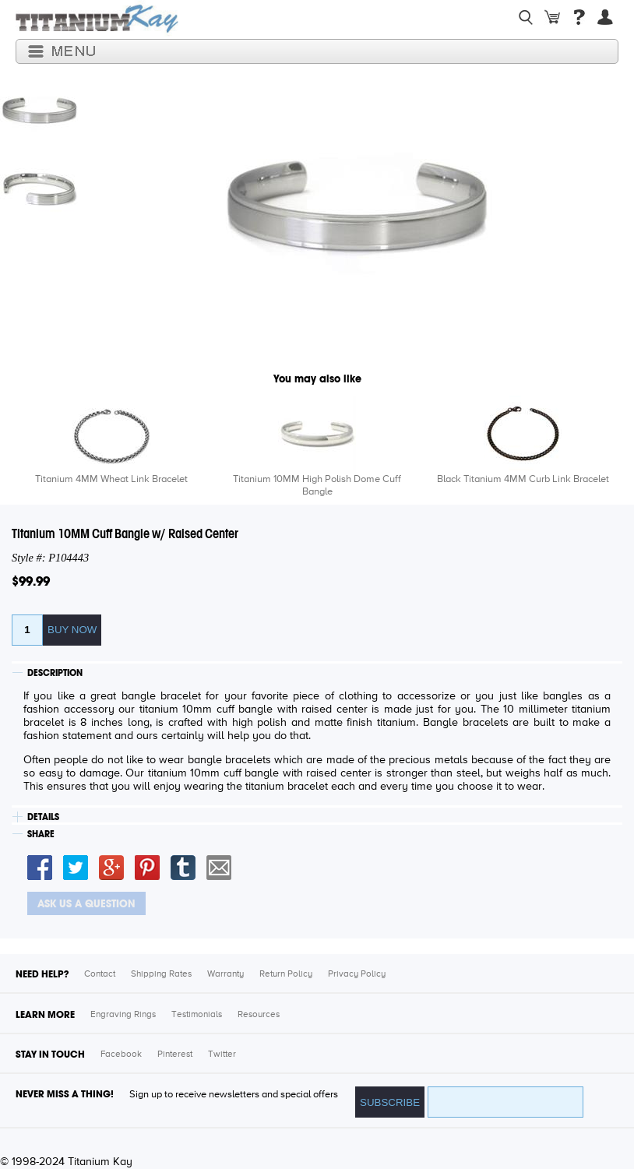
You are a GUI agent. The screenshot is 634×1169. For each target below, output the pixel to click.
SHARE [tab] (41, 834)
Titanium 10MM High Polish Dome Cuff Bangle (317, 485)
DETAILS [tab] (43, 817)
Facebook (121, 1054)
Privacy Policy (357, 974)
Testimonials (196, 1014)
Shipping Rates (161, 974)
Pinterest (174, 1054)
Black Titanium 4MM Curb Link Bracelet (523, 479)
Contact (99, 974)
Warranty (225, 974)
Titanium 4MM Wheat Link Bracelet (111, 479)
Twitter (222, 1054)
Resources (259, 1014)
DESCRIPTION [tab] (55, 672)
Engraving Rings (123, 1014)
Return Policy (285, 974)
